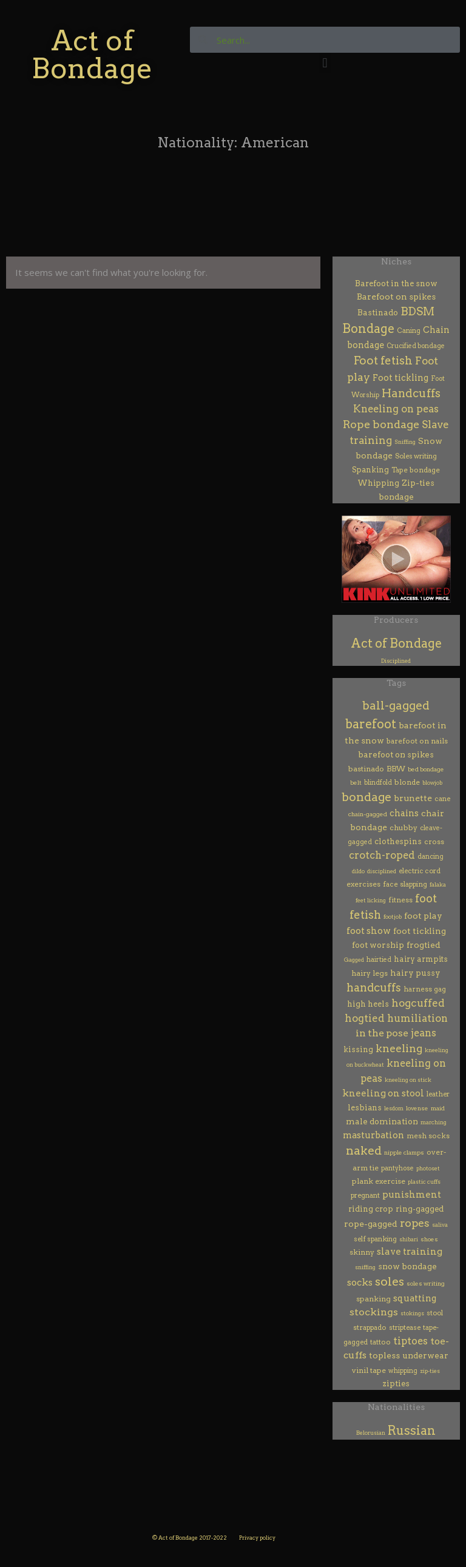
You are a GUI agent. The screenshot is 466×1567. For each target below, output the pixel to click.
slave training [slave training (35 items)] (409, 1251)
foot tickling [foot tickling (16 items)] (419, 931)
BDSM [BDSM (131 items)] (417, 311)
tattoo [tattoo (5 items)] (380, 1342)
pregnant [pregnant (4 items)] (365, 1195)
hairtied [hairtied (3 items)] (378, 960)
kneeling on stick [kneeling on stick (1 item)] (408, 1079)
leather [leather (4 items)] (438, 1094)
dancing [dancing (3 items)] (430, 857)
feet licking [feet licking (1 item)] (371, 900)
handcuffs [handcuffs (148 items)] (373, 987)
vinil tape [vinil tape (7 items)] (369, 1370)
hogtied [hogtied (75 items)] (365, 1018)
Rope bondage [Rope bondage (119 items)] (381, 424)
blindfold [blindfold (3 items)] (378, 783)
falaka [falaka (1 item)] (438, 884)
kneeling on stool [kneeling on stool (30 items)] (383, 1093)
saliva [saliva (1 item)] (440, 1224)
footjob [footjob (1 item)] (392, 916)
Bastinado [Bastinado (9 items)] (377, 312)
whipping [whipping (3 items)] (402, 1371)
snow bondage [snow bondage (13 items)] (407, 1266)
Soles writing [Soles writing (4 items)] (416, 456)
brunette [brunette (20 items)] (413, 798)
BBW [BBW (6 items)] (396, 769)
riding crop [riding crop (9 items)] (370, 1208)
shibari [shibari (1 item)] (408, 1239)
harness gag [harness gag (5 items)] (425, 989)
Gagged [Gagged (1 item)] (354, 959)
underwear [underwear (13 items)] (425, 1355)
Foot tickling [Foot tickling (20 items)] (400, 377)
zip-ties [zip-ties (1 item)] (430, 1370)
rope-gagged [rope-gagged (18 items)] (370, 1224)
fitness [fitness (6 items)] (400, 900)
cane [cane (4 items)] (442, 798)
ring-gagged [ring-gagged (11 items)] (420, 1208)
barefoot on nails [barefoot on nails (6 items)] (417, 741)
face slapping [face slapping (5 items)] (405, 884)
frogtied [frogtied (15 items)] (424, 945)
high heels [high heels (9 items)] (368, 1003)
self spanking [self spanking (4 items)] (375, 1239)
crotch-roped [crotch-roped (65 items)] (382, 855)
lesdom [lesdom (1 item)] (394, 1108)
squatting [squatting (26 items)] (414, 1298)
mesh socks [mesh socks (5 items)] (428, 1136)
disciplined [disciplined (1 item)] (381, 871)
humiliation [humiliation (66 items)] (417, 1018)
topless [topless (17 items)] (384, 1355)
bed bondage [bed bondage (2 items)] (426, 769)
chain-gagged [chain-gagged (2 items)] (367, 814)
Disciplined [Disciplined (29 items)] (396, 660)
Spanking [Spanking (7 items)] (370, 469)
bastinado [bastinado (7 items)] (366, 768)
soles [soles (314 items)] (389, 1281)
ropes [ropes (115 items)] (415, 1222)
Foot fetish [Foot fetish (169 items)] (383, 360)
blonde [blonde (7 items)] (407, 782)
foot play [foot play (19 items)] (423, 916)
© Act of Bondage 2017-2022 (189, 1537)
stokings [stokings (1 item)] (412, 1313)
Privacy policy (257, 1537)
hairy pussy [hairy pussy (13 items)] (415, 973)
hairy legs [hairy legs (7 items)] (369, 973)
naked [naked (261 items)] (364, 1151)
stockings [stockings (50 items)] (374, 1312)
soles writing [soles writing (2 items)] (426, 1283)
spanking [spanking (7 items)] (373, 1298)
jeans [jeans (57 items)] (423, 1033)
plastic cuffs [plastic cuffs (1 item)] (424, 1181)
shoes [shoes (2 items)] (429, 1239)
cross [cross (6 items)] (434, 841)
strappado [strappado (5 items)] (370, 1327)
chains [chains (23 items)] (404, 813)
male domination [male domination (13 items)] (382, 1121)
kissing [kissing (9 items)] (358, 1049)
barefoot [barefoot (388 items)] (370, 724)
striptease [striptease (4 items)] (404, 1327)
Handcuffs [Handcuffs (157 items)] (411, 393)
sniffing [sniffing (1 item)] (365, 1267)
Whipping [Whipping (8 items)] (378, 483)
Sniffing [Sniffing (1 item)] (405, 441)
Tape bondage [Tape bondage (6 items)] (415, 469)
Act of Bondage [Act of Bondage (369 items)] (396, 643)
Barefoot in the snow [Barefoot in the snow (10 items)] (396, 283)
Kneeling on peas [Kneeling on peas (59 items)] (396, 409)
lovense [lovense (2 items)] (417, 1108)
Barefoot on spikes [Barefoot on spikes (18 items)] (396, 296)
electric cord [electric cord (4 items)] (420, 871)
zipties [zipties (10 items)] (396, 1383)
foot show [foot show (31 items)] (368, 930)
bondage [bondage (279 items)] (366, 797)
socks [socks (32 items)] (360, 1282)
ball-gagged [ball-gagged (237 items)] (396, 706)
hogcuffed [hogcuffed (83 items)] (418, 1003)
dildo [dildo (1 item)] (358, 871)
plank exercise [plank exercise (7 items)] (378, 1181)
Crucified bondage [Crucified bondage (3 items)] (416, 346)
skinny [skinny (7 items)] (362, 1252)
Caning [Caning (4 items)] (408, 330)
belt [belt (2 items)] (356, 783)
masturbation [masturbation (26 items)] (373, 1135)
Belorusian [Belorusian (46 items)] (370, 1432)
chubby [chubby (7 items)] (403, 827)
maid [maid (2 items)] (438, 1108)
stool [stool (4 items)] (435, 1313)
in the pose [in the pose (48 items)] (382, 1033)
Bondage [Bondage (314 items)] (368, 328)
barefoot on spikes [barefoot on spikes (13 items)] (396, 754)
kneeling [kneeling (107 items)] (399, 1048)
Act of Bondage (92, 54)
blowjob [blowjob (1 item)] (432, 782)
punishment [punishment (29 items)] (411, 1194)
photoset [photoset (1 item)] (428, 1168)
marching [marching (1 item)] (433, 1122)
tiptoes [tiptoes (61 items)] (410, 1341)
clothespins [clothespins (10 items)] (398, 841)
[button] (325, 63)
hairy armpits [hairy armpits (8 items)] (421, 959)
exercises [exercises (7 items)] (363, 883)
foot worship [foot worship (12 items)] (378, 945)
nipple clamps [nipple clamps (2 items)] (404, 1152)
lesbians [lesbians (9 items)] (365, 1107)
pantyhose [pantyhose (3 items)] (397, 1168)
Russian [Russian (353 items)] (412, 1430)
